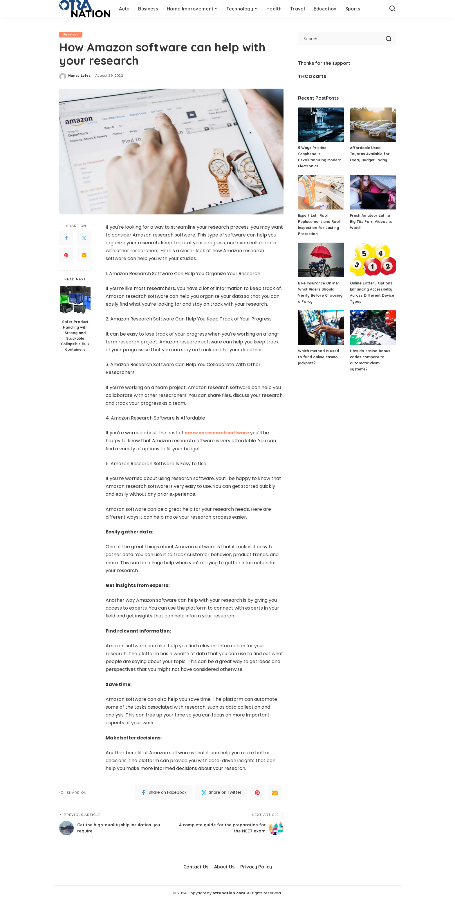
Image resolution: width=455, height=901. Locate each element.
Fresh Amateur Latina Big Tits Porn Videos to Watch (371, 221)
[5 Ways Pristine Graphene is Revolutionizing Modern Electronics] (321, 125)
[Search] (392, 8)
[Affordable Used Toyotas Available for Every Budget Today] (373, 125)
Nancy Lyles (79, 76)
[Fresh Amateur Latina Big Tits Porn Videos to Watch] (373, 192)
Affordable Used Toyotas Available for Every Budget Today (370, 153)
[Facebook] (66, 239)
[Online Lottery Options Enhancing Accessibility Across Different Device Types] (373, 260)
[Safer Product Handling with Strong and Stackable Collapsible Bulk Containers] (75, 301)
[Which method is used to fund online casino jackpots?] (321, 327)
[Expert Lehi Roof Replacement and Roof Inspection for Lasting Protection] (321, 192)
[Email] (84, 255)
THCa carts (312, 76)
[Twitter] (84, 239)
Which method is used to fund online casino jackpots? (318, 356)
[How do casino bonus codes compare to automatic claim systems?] (373, 327)
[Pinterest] (66, 255)
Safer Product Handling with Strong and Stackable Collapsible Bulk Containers (75, 335)
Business (71, 35)
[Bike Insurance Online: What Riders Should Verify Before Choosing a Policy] (321, 260)
